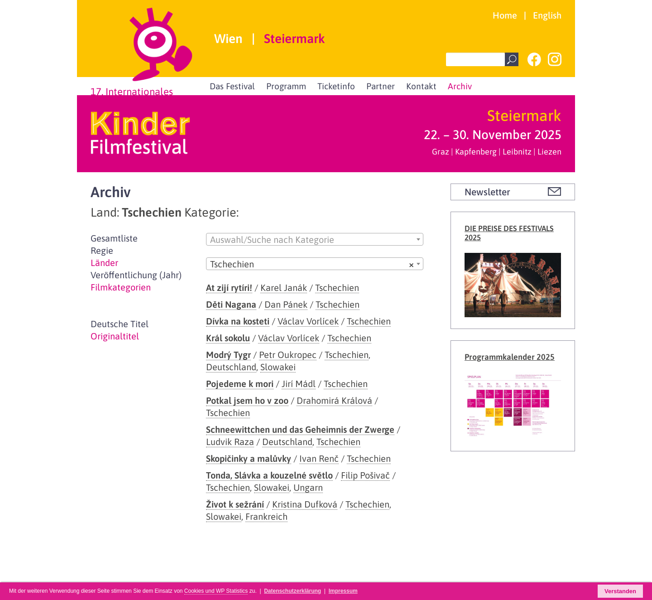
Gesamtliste (114, 238)
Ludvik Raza (230, 441)
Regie (102, 250)
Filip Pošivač (365, 475)
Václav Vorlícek (308, 321)
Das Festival (232, 86)
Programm (286, 86)
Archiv (460, 86)
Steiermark (294, 39)
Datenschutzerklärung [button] (292, 591)
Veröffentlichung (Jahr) (136, 275)
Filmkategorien (121, 287)
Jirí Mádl (299, 383)
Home (505, 15)
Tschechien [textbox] (312, 264)
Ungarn (308, 487)
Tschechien (337, 287)
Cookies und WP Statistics (216, 591)
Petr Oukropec (287, 354)
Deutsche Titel (120, 324)
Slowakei (278, 367)
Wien (228, 39)
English (547, 15)
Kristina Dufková (304, 504)
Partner (380, 86)
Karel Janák (283, 287)
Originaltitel (115, 336)
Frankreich (266, 516)
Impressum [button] (343, 591)
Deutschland (231, 367)
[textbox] (314, 239)
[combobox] (314, 239)
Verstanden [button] (620, 591)
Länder (104, 262)
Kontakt (421, 86)
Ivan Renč (319, 458)
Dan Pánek (285, 304)
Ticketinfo (336, 86)
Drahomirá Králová (334, 400)
